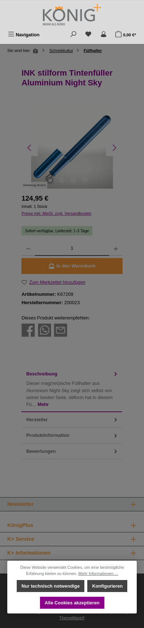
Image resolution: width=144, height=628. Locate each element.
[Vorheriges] (29, 148)
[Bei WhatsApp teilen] (44, 330)
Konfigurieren (107, 586)
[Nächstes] (114, 148)
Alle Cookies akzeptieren (72, 602)
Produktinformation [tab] (72, 435)
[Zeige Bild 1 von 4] (50, 180)
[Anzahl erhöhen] (116, 248)
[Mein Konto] (103, 34)
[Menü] (24, 34)
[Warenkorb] (125, 34)
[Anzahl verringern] (28, 248)
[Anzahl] (72, 248)
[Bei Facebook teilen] (28, 330)
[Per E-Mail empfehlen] (60, 330)
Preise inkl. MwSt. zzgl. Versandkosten (56, 213)
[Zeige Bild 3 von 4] (73, 180)
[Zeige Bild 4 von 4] (85, 180)
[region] (72, 148)
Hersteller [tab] (72, 419)
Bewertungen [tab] (72, 451)
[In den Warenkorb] (72, 266)
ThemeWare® (71, 618)
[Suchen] (73, 34)
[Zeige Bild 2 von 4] (62, 180)
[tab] (71, 389)
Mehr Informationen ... (98, 573)
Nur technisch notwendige (50, 586)
